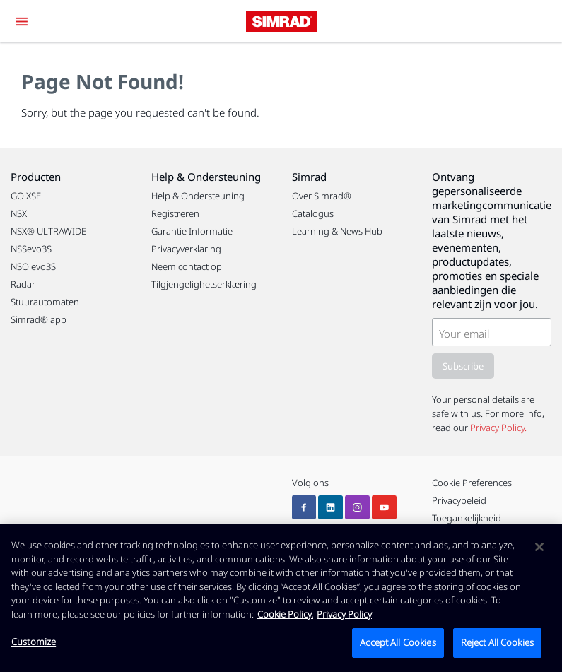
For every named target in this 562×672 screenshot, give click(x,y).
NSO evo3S (33, 266)
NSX (19, 213)
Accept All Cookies (397, 642)
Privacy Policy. (498, 427)
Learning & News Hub (337, 231)
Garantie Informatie (192, 231)
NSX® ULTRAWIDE (48, 231)
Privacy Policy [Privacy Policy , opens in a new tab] (344, 614)
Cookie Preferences (472, 482)
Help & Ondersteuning (198, 195)
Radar (23, 284)
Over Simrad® (321, 195)
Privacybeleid (459, 500)
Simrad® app (38, 319)
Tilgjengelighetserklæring (204, 284)
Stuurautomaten (45, 301)
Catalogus (313, 213)
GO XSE (26, 195)
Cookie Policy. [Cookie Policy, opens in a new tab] (285, 614)
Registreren (175, 213)
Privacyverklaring (186, 248)
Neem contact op (186, 266)
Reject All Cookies (497, 642)
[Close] (539, 546)
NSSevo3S (31, 248)
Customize (33, 641)
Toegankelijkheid (466, 518)
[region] (281, 598)
